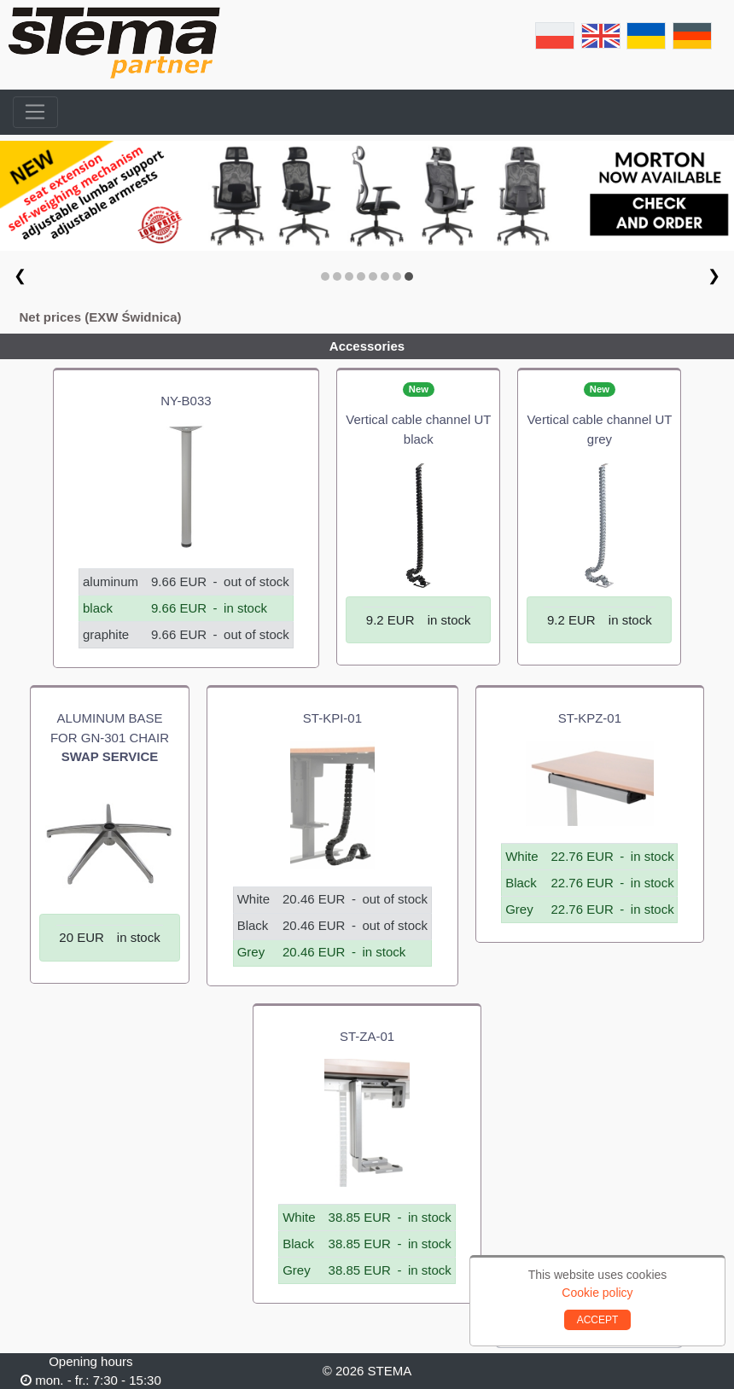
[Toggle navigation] (35, 112)
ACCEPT (598, 1320)
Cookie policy (597, 1292)
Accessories (367, 346)
